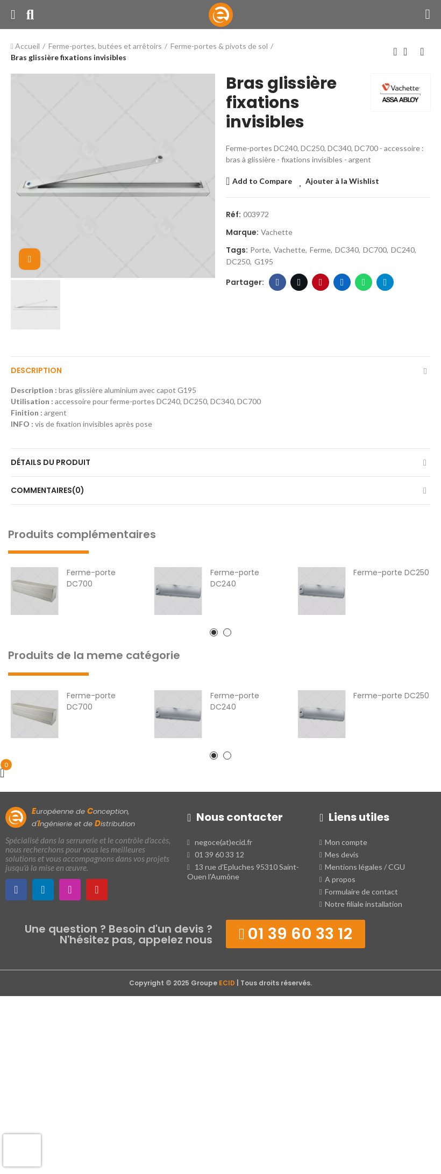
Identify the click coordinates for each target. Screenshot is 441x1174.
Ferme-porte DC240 (234, 578)
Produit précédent (395, 51)
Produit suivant (422, 51)
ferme (320, 249)
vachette (289, 249)
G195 (263, 261)
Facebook (278, 282)
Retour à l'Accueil (408, 51)
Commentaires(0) (47, 490)
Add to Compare (262, 180)
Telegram (385, 282)
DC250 (238, 261)
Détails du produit (50, 462)
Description (36, 370)
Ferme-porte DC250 (391, 572)
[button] (214, 632)
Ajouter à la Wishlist (342, 180)
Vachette (277, 232)
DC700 (375, 249)
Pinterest (321, 282)
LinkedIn (342, 282)
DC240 (403, 249)
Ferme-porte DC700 (91, 578)
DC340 (347, 249)
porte (259, 249)
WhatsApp (364, 282)
